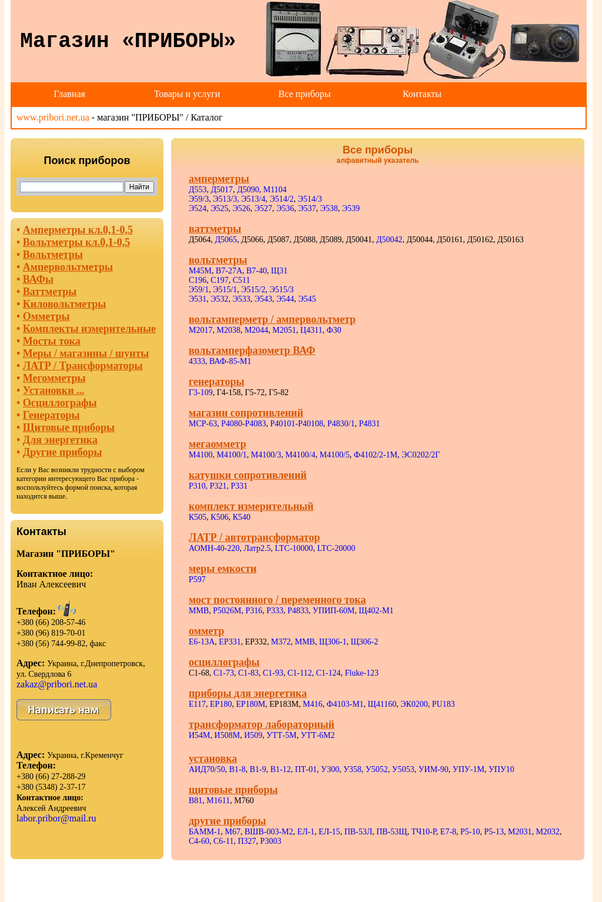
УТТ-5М (281, 735)
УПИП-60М (333, 610)
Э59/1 (199, 289)
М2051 (284, 330)
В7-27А (229, 270)
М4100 (200, 454)
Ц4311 (311, 330)
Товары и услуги (187, 94)
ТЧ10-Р (423, 831)
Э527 (263, 208)
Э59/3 (199, 199)
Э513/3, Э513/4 (239, 199)
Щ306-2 (365, 641)
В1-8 (237, 769)
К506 (219, 517)
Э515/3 (281, 289)
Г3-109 (201, 392)
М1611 (218, 800)
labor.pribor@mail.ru (56, 818)
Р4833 (298, 610)
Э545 (307, 299)
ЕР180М (250, 704)
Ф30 (333, 330)
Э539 (351, 208)
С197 (219, 280)
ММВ (199, 610)
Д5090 (248, 189)
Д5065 (226, 239)
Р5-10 (470, 831)
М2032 (547, 831)
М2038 (228, 330)
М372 (280, 641)
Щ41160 (382, 704)
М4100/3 (266, 454)
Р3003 (271, 841)
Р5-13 (494, 831)
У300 (330, 769)
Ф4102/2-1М (375, 454)
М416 (312, 704)
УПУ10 (501, 769)
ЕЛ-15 (329, 831)
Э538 (329, 208)
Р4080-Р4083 (243, 423)
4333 (197, 361)
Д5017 (222, 189)
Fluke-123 (362, 673)
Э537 (307, 208)
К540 (241, 517)
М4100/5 (334, 454)
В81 (195, 800)
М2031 (519, 831)
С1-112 (299, 673)
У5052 (377, 769)
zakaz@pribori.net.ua (56, 684)
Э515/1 (225, 289)
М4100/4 (300, 454)
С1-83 (248, 673)
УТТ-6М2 (317, 735)
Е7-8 (448, 831)
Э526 (241, 208)
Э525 (219, 208)
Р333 (274, 610)
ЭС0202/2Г (421, 454)
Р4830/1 (341, 423)
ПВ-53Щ (391, 831)
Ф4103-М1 (344, 704)
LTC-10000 (294, 548)
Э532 (219, 299)
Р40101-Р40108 (296, 423)
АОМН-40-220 (214, 548)
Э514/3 (310, 199)
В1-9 (258, 769)
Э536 (285, 208)
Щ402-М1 (376, 610)
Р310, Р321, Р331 (218, 486)
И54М (199, 735)
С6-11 (223, 841)
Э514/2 (281, 199)
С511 (241, 280)
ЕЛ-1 (306, 831)
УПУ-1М (468, 769)
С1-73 (223, 673)
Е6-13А (202, 641)
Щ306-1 (333, 641)
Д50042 (389, 239)
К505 (197, 517)
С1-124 (328, 673)
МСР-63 (203, 423)
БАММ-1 (205, 831)
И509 (253, 735)
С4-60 (199, 841)
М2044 (256, 330)
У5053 (403, 769)
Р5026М (227, 610)
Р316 (253, 610)
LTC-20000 (336, 548)
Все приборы (304, 94)
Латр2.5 (256, 548)
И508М (227, 735)
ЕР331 (229, 641)
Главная (69, 94)
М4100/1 (231, 454)
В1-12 (280, 769)
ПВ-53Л (359, 831)
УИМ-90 (434, 769)
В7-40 (256, 270)
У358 (352, 769)
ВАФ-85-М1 (230, 361)
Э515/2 (253, 289)
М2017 (200, 330)
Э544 (285, 299)
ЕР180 (221, 704)
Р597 (197, 579)
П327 (247, 841)
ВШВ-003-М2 (269, 831)
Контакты (422, 94)
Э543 (263, 299)
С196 (197, 280)
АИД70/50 (207, 769)
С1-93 (273, 673)
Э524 (197, 208)
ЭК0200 (414, 704)
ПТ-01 (306, 769)
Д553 (198, 189)
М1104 (275, 189)
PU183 (443, 704)
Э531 (197, 299)
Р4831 (369, 423)
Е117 (197, 704)
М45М (200, 270)
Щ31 (279, 270)
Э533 (241, 299)
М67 (232, 831)
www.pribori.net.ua (52, 117)
